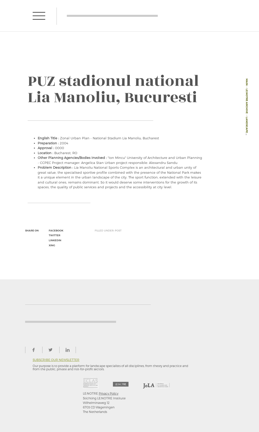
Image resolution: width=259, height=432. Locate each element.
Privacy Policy (108, 393)
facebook (56, 230)
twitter (54, 235)
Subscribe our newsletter (56, 359)
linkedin (55, 240)
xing (52, 245)
